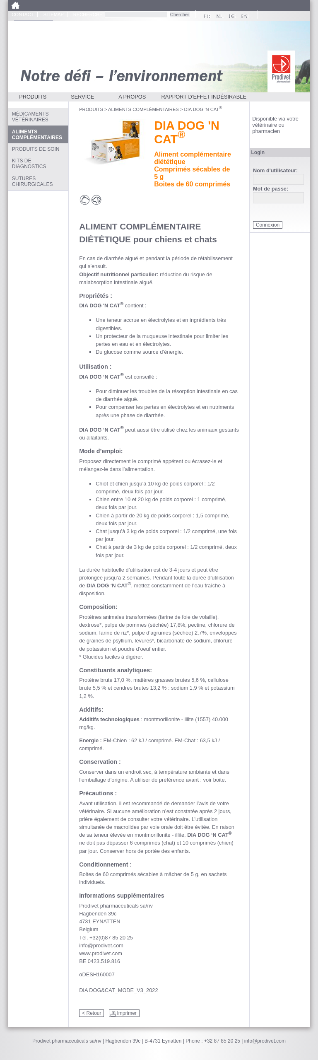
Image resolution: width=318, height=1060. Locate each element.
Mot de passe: (270, 189)
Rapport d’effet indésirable (203, 97)
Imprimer (126, 1013)
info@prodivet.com (265, 1041)
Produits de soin (36, 149)
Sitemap (53, 14)
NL (219, 16)
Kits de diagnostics (29, 163)
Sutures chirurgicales (32, 181)
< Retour (91, 1013)
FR (207, 16)
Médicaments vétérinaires (30, 117)
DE (232, 16)
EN (244, 16)
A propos (132, 97)
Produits (32, 97)
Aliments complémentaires (143, 109)
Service (82, 97)
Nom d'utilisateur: (275, 171)
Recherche (88, 14)
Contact (23, 14)
